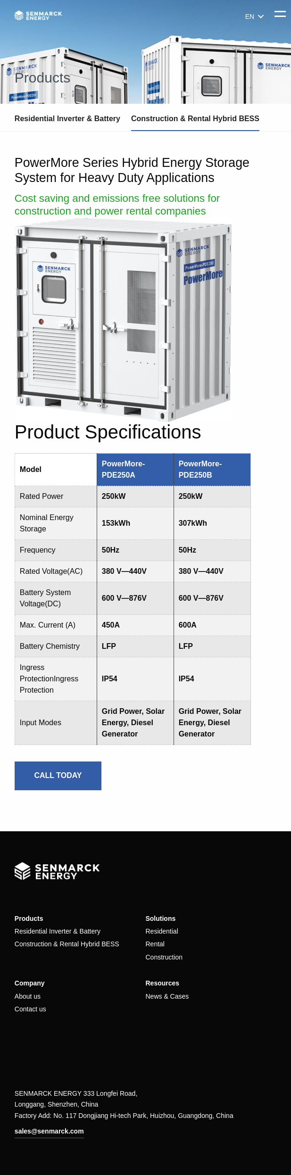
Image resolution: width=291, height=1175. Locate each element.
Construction (164, 957)
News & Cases (167, 996)
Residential (161, 931)
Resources (162, 983)
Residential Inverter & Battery (67, 119)
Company (30, 983)
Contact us (30, 1009)
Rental (154, 944)
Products (29, 918)
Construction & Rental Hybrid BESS (195, 119)
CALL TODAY (58, 775)
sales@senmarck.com (49, 1131)
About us (28, 996)
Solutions (160, 918)
